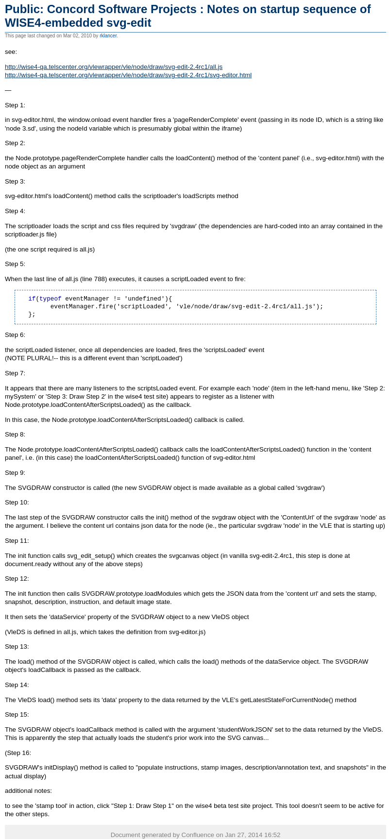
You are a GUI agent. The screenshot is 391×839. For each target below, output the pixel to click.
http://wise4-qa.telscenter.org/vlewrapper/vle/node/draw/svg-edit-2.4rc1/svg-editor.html (128, 75)
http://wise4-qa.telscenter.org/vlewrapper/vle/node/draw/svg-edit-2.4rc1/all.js (113, 66)
